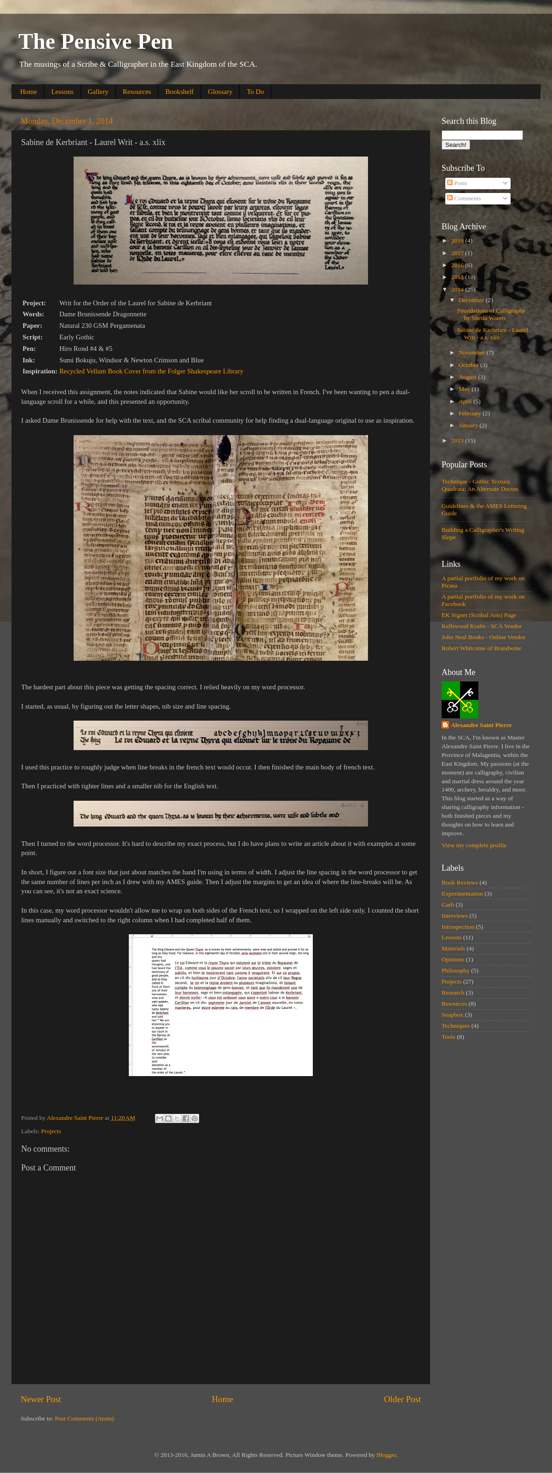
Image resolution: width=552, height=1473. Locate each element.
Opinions (453, 959)
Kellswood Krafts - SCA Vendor (482, 626)
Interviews (455, 915)
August (468, 376)
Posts (457, 183)
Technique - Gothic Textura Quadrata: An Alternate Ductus (480, 485)
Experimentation (462, 893)
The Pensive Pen (95, 41)
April (466, 401)
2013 (458, 440)
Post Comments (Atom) (84, 1418)
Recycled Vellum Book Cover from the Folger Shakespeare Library (151, 371)
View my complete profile (474, 845)
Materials (453, 948)
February (471, 413)
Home (28, 91)
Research (453, 992)
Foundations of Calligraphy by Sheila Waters (491, 314)
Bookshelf (179, 91)
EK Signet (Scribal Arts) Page (479, 614)
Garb (448, 904)
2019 (458, 240)
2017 (458, 253)
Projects (51, 1131)
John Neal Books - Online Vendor (483, 637)
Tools (448, 1036)
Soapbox (452, 1014)
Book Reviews (460, 882)
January (469, 425)
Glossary (220, 91)
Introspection (458, 926)
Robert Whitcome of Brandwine (481, 648)
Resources (137, 91)
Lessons (62, 91)
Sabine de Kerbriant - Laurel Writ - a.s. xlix (492, 333)
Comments (464, 198)
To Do (255, 91)
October (469, 364)
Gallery (98, 91)
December (472, 300)
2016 (458, 265)
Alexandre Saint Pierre (481, 725)
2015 (458, 277)
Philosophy (456, 970)
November (472, 352)
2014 (458, 289)
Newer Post (41, 1399)
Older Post (402, 1399)
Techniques (456, 1025)
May (465, 388)
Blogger (386, 1454)
